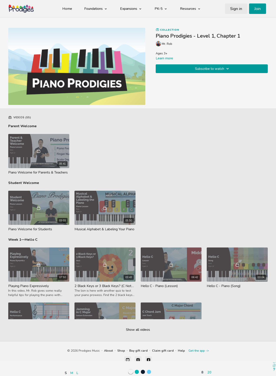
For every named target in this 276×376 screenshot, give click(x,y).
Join (257, 8)
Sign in (236, 8)
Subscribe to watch (212, 68)
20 (209, 372)
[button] (73, 360)
